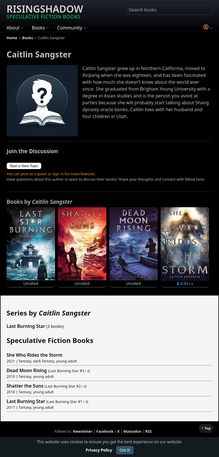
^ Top (206, 428)
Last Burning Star (26, 326)
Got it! (124, 450)
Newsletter (82, 431)
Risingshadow (45, 11)
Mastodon (132, 431)
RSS (148, 431)
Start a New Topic (24, 166)
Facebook (104, 431)
